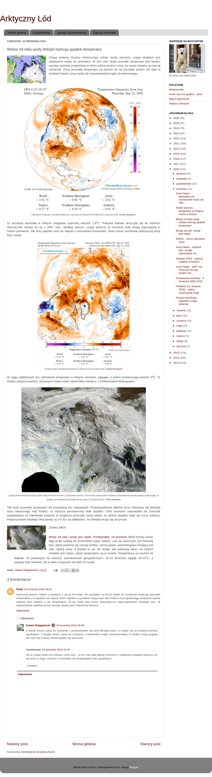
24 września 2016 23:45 (56, 649)
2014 (176, 357)
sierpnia (181, 310)
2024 (176, 128)
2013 (176, 362)
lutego (180, 341)
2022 (176, 138)
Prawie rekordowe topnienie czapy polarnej (186, 300)
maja (179, 325)
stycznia (181, 346)
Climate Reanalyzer (127, 215)
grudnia (181, 173)
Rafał (19, 589)
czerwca (181, 320)
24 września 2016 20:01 (38, 589)
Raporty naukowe (104, 32)
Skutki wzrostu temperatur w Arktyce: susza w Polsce (190, 210)
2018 (176, 158)
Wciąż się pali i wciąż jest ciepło (188, 232)
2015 (176, 352)
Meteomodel (176, 89)
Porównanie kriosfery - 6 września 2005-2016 (190, 280)
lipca (179, 315)
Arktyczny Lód (25, 18)
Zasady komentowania (71, 32)
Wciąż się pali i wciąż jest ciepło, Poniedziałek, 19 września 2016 (92, 537)
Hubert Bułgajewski (38, 625)
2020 (176, 148)
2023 (176, 133)
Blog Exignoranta (179, 98)
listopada (182, 178)
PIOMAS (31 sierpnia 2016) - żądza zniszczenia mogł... (188, 289)
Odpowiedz (23, 610)
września (181, 188)
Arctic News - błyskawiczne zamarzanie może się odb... (190, 198)
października (184, 183)
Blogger (133, 767)
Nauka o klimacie (179, 103)
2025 (176, 123)
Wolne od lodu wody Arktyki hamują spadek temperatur (190, 222)
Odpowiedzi (27, 618)
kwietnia (181, 331)
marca (180, 336)
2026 (176, 118)
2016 (176, 169)
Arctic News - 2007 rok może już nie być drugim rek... (189, 269)
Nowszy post (17, 744)
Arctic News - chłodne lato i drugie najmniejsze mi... (188, 250)
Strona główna (17, 32)
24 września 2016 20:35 (70, 625)
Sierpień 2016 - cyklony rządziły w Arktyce (189, 260)
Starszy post (150, 744)
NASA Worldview (113, 500)
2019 (176, 153)
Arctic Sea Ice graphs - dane (185, 94)
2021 (176, 143)
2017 (176, 163)
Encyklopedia (41, 32)
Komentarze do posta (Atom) (38, 751)
